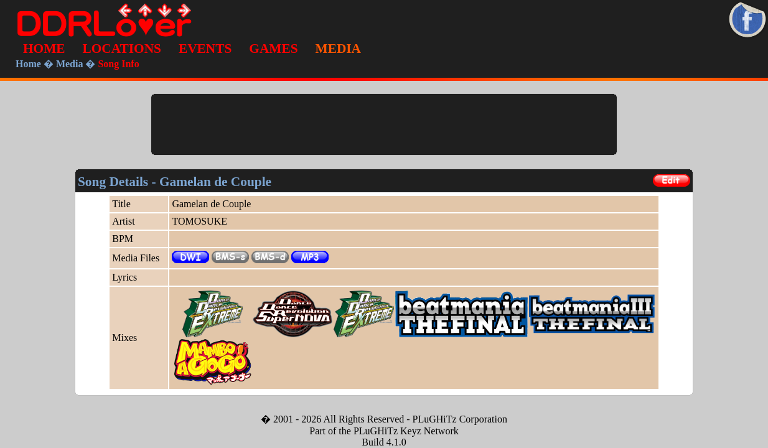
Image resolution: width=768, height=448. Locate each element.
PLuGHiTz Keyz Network (406, 431)
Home (28, 63)
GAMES (273, 48)
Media (69, 63)
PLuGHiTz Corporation (460, 419)
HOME (44, 48)
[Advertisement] (384, 124)
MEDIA (338, 48)
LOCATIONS (122, 48)
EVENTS (205, 48)
